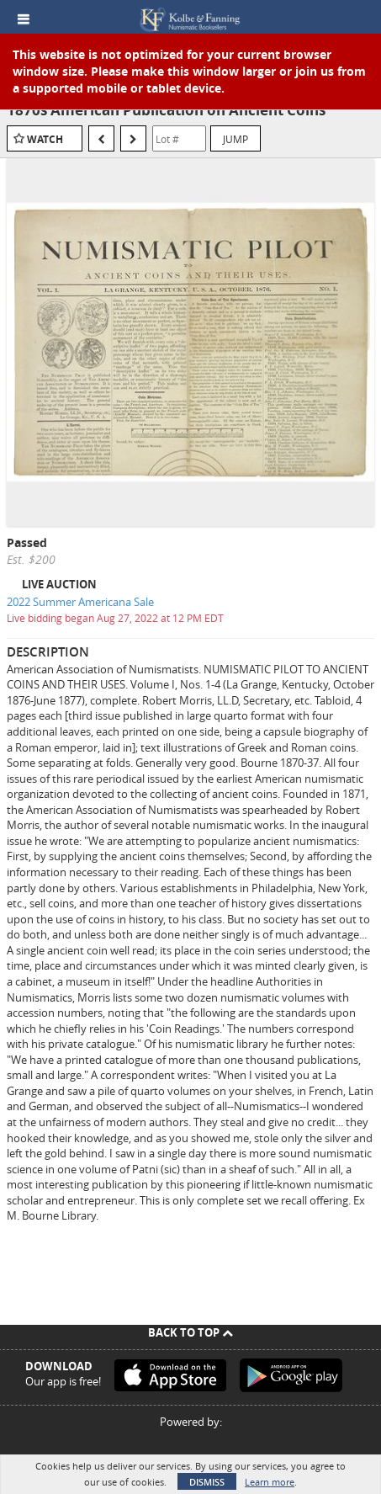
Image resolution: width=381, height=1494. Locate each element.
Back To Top (190, 1332)
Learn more (269, 1481)
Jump (235, 139)
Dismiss (207, 1481)
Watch (45, 139)
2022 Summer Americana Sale (80, 601)
